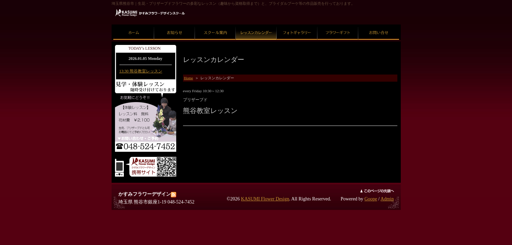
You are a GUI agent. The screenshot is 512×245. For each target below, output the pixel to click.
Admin (387, 198)
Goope (370, 198)
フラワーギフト (337, 24)
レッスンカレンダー (256, 24)
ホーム (133, 24)
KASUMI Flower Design (265, 198)
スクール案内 (215, 24)
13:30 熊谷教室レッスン (140, 71)
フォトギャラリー (297, 24)
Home (188, 78)
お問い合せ (378, 24)
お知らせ (174, 24)
